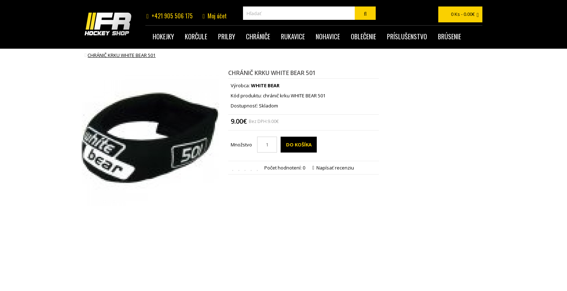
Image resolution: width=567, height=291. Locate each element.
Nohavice (328, 36)
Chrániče (258, 36)
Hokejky (163, 36)
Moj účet (217, 16)
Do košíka (299, 144)
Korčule (196, 36)
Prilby (226, 36)
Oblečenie (363, 36)
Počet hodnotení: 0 (284, 167)
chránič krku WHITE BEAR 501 (121, 55)
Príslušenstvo (407, 36)
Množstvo (241, 144)
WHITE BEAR (265, 85)
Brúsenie (449, 36)
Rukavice (293, 36)
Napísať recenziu (333, 167)
